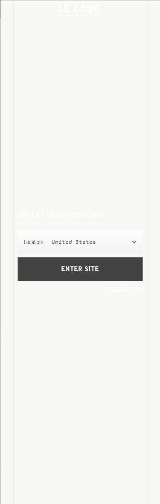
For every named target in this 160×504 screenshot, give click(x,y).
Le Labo (80, 10)
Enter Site (80, 269)
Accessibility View (124, 288)
